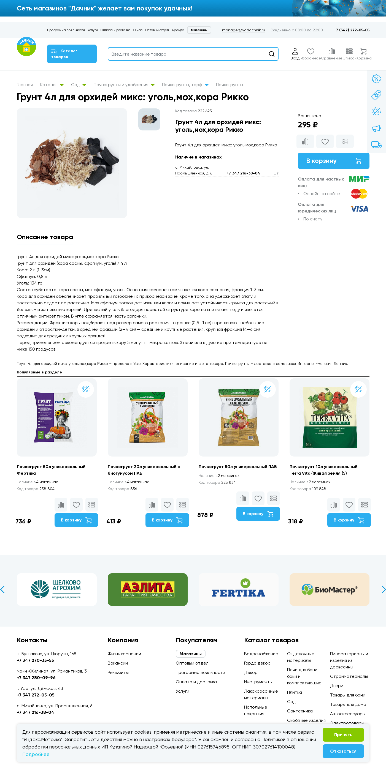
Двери (336, 685)
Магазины (199, 30)
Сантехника (300, 711)
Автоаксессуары (347, 713)
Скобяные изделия (306, 720)
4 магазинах (38, 482)
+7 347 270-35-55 (35, 660)
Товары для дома (348, 704)
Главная (25, 84)
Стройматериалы (349, 676)
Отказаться (343, 751)
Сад (78, 84)
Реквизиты (118, 672)
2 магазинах (220, 475)
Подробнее (36, 754)
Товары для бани (347, 695)
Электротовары (347, 723)
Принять (343, 734)
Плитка (294, 692)
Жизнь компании (124, 653)
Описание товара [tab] (45, 237)
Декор (251, 672)
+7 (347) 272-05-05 (351, 30)
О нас (137, 30)
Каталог (52, 84)
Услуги (93, 30)
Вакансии (118, 663)
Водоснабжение (261, 653)
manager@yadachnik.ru (243, 30)
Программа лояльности (66, 30)
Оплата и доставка (116, 30)
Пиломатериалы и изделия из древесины (349, 660)
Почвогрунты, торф (185, 84)
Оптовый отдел (157, 30)
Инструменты (258, 681)
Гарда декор (257, 663)
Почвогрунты (229, 84)
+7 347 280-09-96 (36, 677)
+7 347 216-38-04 (243, 173)
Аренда (178, 30)
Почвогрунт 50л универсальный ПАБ (238, 466)
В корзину (333, 161)
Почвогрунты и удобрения (124, 84)
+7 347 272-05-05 (36, 695)
